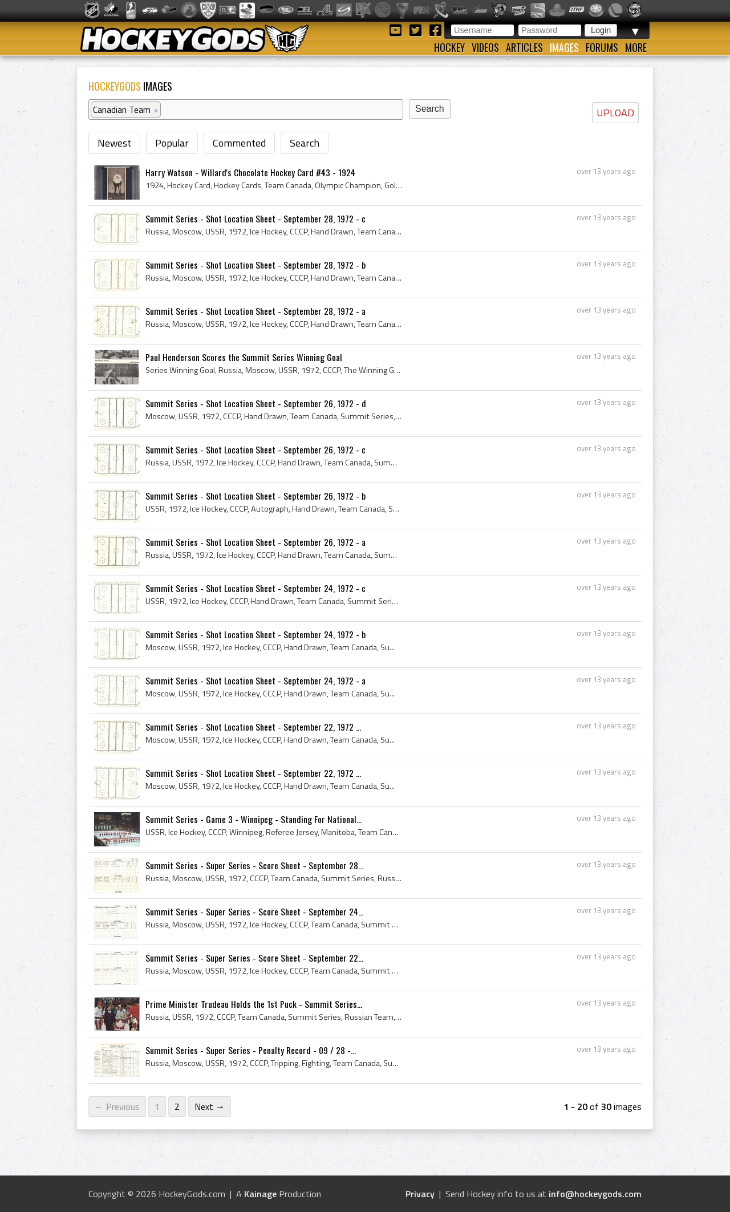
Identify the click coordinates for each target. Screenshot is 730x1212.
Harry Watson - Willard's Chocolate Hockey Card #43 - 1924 (250, 172)
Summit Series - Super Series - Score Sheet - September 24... (254, 911)
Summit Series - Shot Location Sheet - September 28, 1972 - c (255, 218)
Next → (209, 1106)
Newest (114, 143)
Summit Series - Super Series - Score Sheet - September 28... (254, 865)
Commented (239, 143)
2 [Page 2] (177, 1106)
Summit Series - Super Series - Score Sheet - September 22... (254, 957)
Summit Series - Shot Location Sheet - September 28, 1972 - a (255, 311)
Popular (172, 143)
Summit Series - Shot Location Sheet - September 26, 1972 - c (255, 449)
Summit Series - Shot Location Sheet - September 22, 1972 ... (253, 726)
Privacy (420, 1194)
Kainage (260, 1194)
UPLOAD (615, 112)
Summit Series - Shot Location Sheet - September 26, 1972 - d (255, 403)
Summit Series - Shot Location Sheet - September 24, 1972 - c (255, 588)
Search (304, 143)
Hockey (449, 47)
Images (564, 47)
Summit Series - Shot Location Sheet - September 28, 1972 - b (255, 264)
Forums (602, 47)
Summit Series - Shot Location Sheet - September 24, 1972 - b (255, 634)
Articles (524, 47)
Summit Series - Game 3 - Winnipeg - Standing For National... (253, 819)
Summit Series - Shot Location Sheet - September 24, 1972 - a (255, 680)
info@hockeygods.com (595, 1194)
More (636, 47)
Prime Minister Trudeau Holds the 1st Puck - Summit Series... (253, 1004)
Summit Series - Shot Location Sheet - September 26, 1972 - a (255, 542)
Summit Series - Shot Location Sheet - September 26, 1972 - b (255, 495)
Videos (485, 47)
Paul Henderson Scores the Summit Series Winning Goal (243, 357)
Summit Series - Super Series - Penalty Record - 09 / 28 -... (250, 1050)
